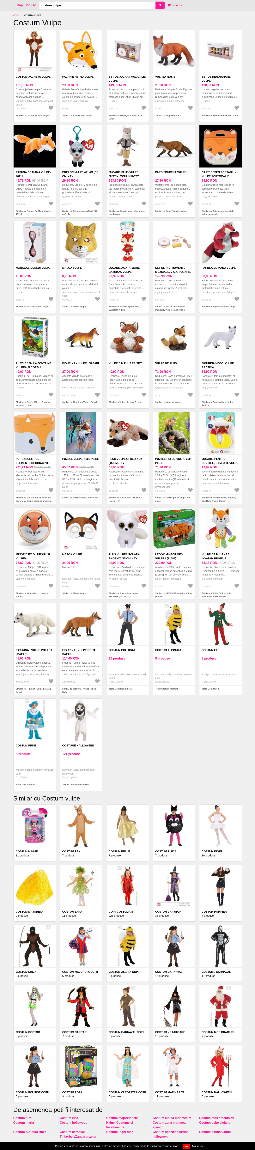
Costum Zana (72, 911)
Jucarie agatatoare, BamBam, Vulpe (125, 269)
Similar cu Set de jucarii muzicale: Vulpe (126, 117)
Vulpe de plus (166, 363)
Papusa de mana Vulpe (219, 267)
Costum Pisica (166, 851)
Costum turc (22, 1118)
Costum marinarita (170, 1092)
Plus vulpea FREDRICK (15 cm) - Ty (126, 461)
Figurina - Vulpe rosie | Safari (80, 652)
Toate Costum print (25, 784)
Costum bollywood (74, 1122)
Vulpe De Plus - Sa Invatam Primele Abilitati (215, 558)
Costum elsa (69, 1118)
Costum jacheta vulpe (33, 76)
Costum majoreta (29, 911)
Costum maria (23, 1122)
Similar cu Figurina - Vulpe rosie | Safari (79, 690)
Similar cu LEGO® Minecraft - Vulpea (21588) (173, 595)
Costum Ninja (26, 971)
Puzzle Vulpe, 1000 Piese (80, 458)
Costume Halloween (78, 745)
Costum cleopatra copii (127, 1092)
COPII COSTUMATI (121, 911)
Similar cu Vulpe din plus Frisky (125, 402)
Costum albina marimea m (172, 1118)
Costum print (26, 745)
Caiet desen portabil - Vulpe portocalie (219, 174)
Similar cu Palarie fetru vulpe (77, 115)
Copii (16, 15)
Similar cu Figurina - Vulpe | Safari (79, 402)
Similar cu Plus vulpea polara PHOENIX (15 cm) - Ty (123, 595)
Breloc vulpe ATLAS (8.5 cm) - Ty (80, 174)
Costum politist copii (32, 1092)
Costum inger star (119, 1132)
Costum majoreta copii (80, 971)
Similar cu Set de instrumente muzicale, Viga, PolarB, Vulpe (170, 308)
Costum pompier (214, 911)
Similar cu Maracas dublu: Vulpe (32, 306)
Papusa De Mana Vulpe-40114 (33, 174)
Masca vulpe (72, 267)
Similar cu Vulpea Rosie (167, 115)
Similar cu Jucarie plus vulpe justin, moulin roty (127, 213)
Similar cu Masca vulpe (74, 306)
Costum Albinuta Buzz (29, 1132)
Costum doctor (28, 1032)
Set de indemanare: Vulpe (217, 78)
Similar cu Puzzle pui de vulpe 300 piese (172, 499)
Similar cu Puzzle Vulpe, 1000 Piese (80, 497)
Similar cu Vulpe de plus (167, 402)
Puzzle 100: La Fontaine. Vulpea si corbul (34, 365)
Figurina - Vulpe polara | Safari (34, 652)
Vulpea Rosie (165, 76)
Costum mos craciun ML (217, 1118)
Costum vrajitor (168, 911)
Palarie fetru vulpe (78, 76)
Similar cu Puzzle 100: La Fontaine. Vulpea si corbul (33, 404)
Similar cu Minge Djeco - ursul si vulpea (32, 595)
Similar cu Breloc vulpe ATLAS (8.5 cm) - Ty (80, 213)
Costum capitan (74, 1032)
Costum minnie (27, 851)
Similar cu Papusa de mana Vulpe (219, 306)
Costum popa (72, 1092)
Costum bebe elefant (214, 1122)
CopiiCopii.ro (26, 5)
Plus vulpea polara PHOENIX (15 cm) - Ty (124, 556)
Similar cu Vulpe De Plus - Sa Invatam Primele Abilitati (216, 595)
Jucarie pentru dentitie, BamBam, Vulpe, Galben (220, 463)
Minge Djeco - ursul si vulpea (33, 556)
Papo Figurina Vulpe (170, 172)
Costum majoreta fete (122, 1118)
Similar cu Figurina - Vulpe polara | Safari (33, 690)
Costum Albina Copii (124, 971)
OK (186, 1146)
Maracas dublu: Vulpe (33, 267)
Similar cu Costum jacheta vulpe (32, 115)
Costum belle (119, 851)
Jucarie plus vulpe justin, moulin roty (124, 174)
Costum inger (212, 851)
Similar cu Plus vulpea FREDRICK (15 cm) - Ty (126, 499)
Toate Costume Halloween (75, 784)
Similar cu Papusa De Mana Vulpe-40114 (33, 213)
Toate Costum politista (120, 689)
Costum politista (122, 650)
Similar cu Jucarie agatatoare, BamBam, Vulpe (124, 308)
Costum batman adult (215, 1132)
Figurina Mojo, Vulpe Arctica (218, 365)
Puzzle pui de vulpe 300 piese (173, 461)
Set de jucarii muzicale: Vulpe (127, 78)
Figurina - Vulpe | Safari (80, 363)
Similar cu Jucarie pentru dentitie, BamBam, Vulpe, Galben (219, 499)
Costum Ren (71, 851)
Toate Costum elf (210, 689)
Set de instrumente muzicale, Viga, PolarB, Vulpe (173, 271)
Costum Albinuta (168, 650)
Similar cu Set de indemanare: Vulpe (220, 115)
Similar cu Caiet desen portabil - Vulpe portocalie (218, 213)
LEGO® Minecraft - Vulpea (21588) (169, 556)
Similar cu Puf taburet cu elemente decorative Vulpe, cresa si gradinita (34, 499)
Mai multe (198, 1146)
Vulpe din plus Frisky (125, 363)
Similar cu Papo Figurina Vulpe (171, 211)
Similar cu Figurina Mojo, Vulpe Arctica (217, 404)
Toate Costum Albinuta (166, 689)
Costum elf (210, 650)
